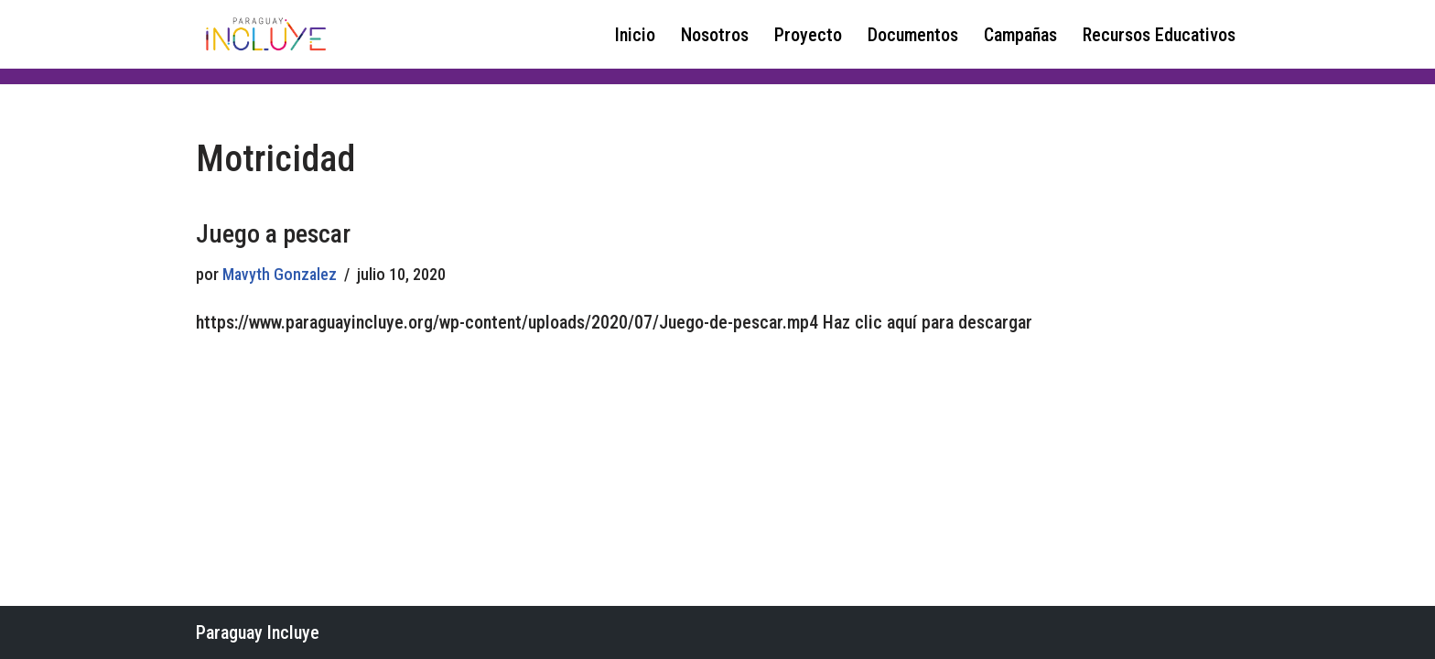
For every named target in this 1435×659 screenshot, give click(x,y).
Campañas (1020, 35)
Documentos (913, 35)
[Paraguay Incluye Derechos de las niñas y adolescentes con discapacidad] (264, 34)
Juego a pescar (273, 234)
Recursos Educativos (1159, 35)
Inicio (635, 35)
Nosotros (715, 35)
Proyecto (808, 35)
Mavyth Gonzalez (279, 274)
